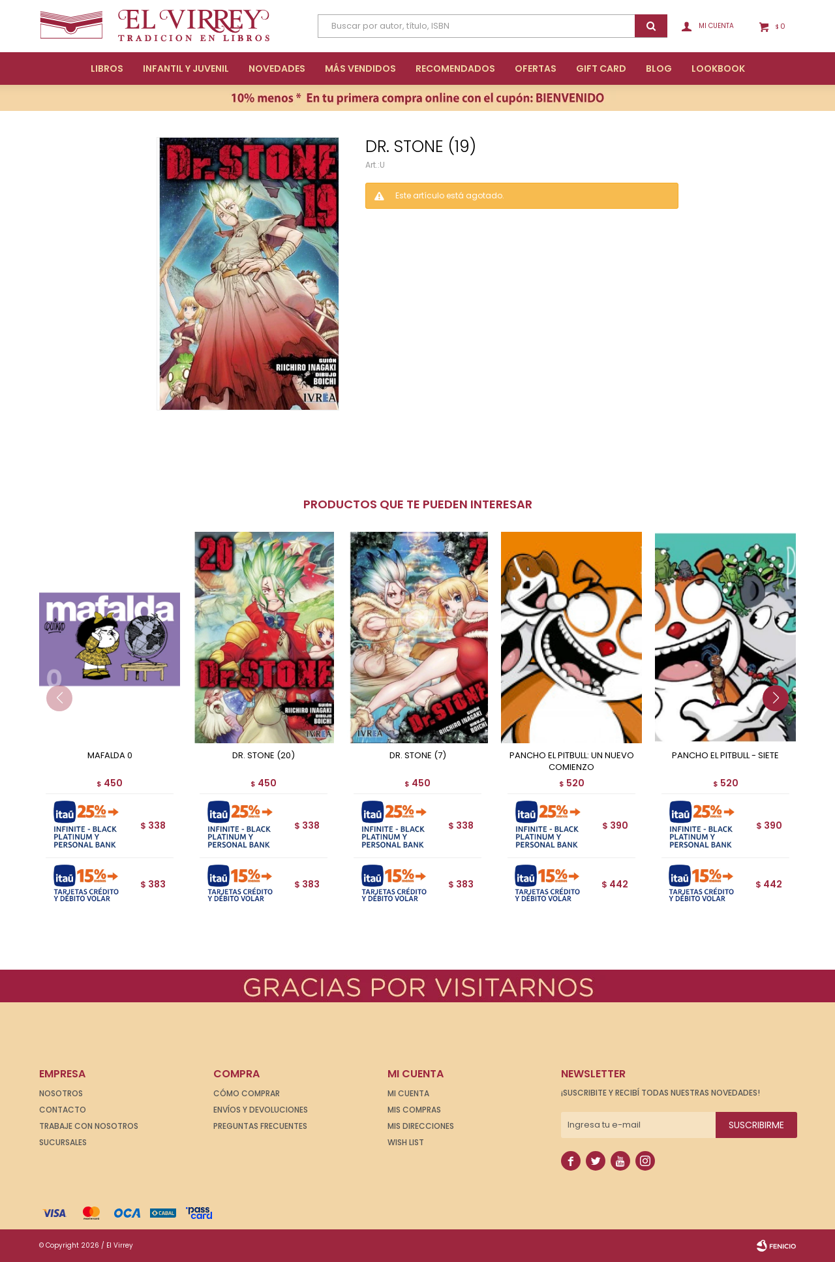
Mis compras (414, 1109)
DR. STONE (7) (417, 756)
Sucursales (63, 1142)
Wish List (405, 1142)
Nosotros (61, 1093)
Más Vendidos (360, 68)
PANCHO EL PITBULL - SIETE (725, 756)
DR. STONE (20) (263, 756)
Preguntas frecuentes (260, 1125)
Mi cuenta (408, 1093)
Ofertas (535, 68)
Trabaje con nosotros (88, 1125)
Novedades (277, 68)
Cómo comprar (246, 1093)
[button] (780, 724)
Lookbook (718, 68)
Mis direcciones (420, 1125)
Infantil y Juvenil (186, 68)
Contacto (62, 1109)
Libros (107, 68)
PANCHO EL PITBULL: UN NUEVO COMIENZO (571, 761)
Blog (659, 68)
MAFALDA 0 (109, 756)
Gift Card (601, 68)
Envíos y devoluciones (260, 1109)
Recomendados (455, 68)
